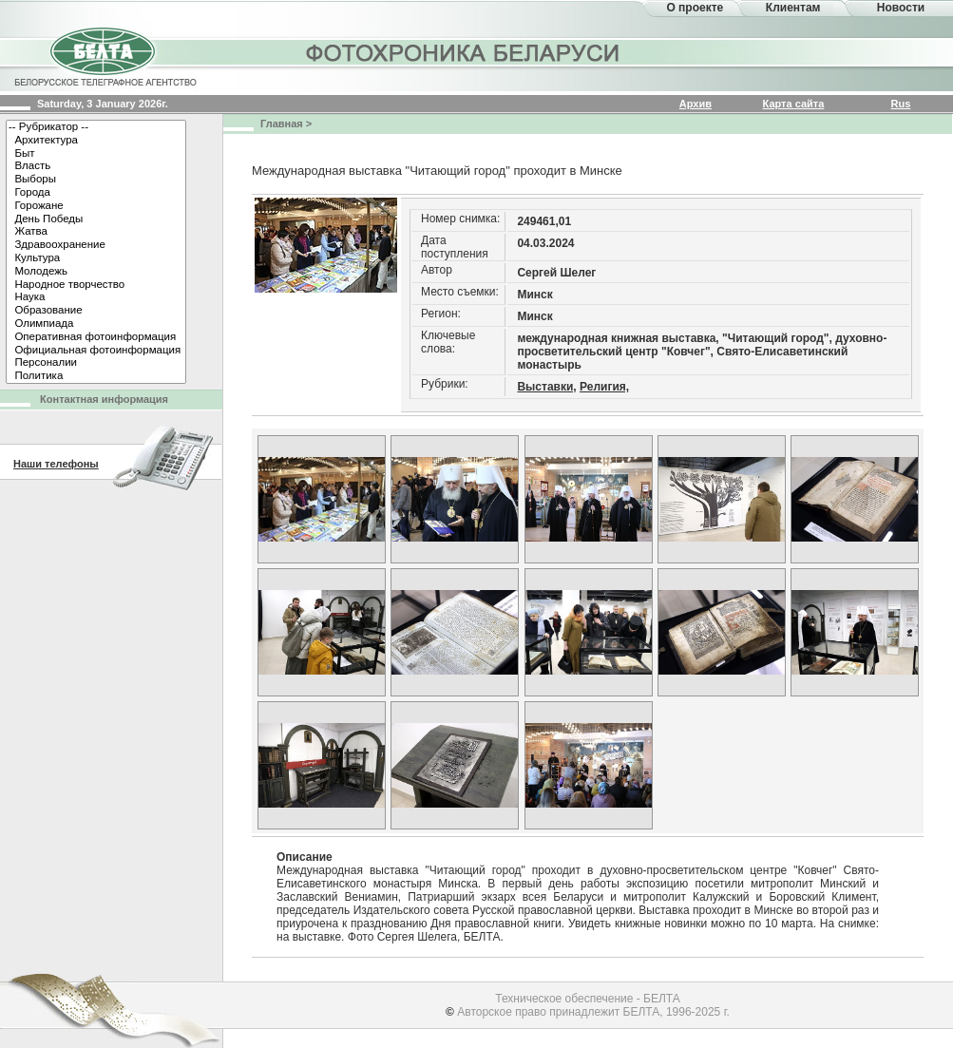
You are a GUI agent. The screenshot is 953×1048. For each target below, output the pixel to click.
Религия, (604, 386)
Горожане (96, 206)
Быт (96, 154)
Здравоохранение (96, 245)
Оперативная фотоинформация (96, 337)
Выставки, (546, 386)
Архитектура (96, 140)
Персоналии (96, 363)
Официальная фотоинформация (96, 350)
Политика (96, 376)
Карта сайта (794, 103)
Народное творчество (96, 285)
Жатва (96, 231)
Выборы (96, 179)
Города (96, 193)
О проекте (694, 7)
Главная (281, 123)
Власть (96, 166)
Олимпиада (96, 324)
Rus (901, 103)
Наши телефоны (56, 463)
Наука (96, 297)
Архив (695, 103)
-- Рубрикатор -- (96, 127)
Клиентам (793, 7)
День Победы (96, 219)
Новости (900, 7)
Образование (96, 310)
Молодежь (96, 271)
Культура (96, 258)
